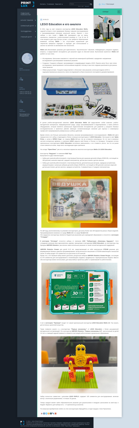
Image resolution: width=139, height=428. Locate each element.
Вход (103, 4)
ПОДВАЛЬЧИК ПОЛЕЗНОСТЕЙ (26, 14)
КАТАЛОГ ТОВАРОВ (27, 20)
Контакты (43, 4)
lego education (100, 41)
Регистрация (110, 4)
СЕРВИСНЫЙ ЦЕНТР (27, 26)
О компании (50, 4)
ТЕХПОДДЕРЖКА (26, 31)
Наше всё (58, 4)
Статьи (105, 12)
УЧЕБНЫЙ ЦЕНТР (26, 37)
